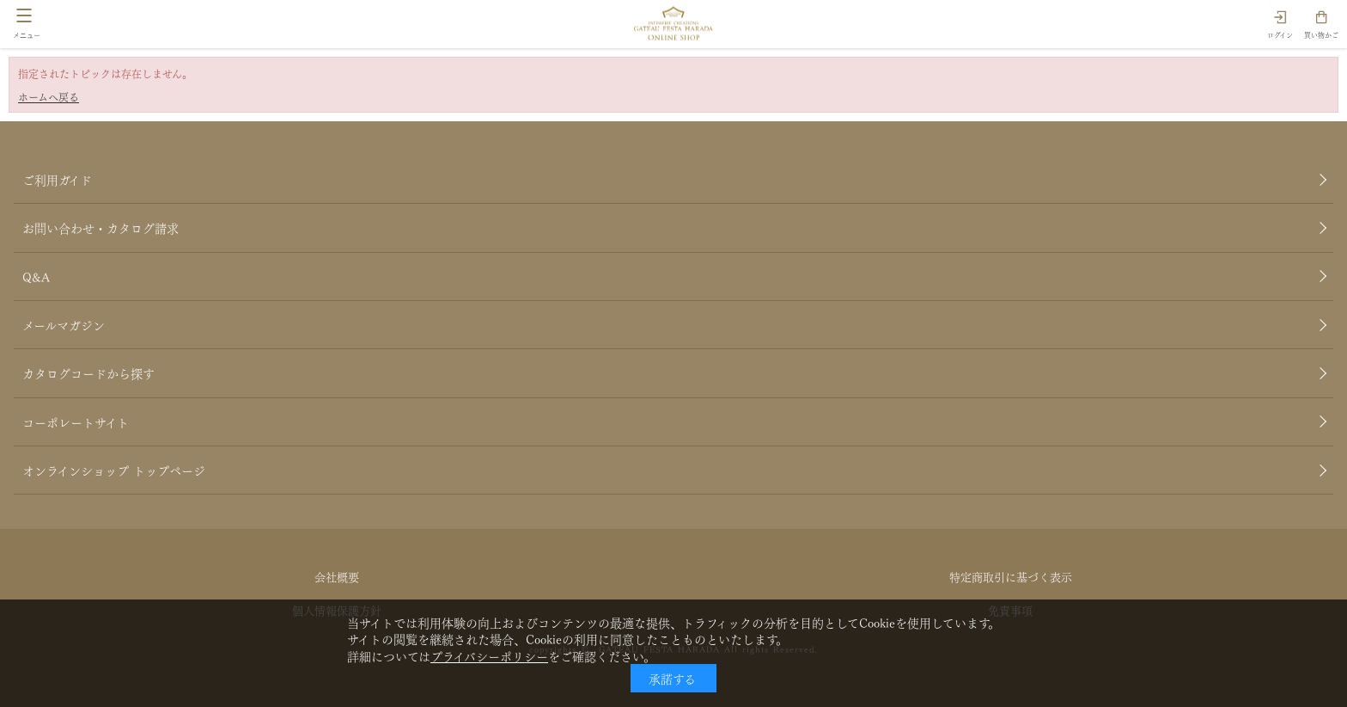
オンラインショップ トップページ (113, 469)
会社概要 (336, 576)
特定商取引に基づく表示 (1010, 576)
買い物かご (1321, 34)
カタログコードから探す (88, 372)
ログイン (1280, 34)
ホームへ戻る (48, 96)
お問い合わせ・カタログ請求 (100, 227)
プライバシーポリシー (489, 655)
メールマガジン (63, 324)
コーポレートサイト (75, 421)
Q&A (36, 276)
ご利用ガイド (57, 178)
